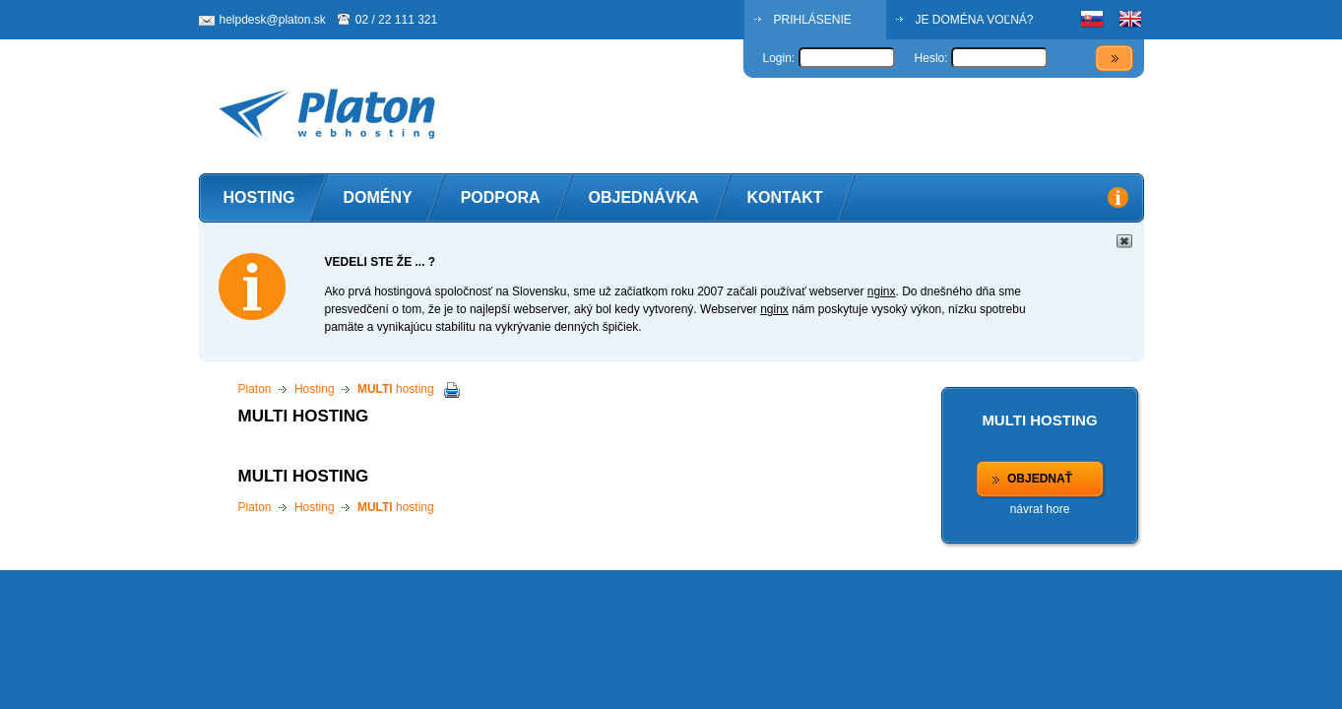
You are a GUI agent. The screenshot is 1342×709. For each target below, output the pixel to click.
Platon (255, 389)
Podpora (501, 197)
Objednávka (644, 197)
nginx (881, 291)
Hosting (259, 197)
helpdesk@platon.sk (273, 20)
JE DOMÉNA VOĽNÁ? (975, 20)
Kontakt (785, 197)
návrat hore (1040, 509)
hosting (395, 389)
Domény (377, 197)
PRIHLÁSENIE (813, 20)
